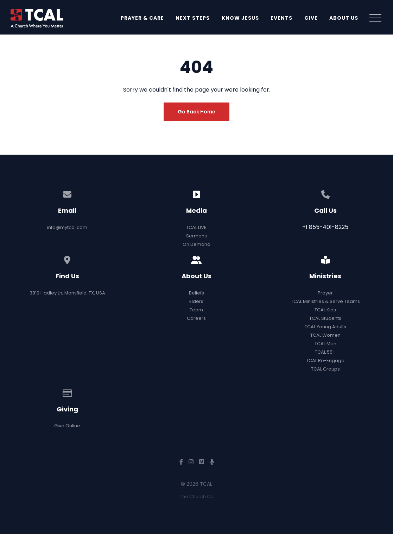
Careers (196, 318)
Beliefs (196, 293)
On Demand (196, 244)
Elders (196, 301)
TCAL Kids (325, 309)
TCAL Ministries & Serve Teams (325, 301)
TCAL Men (325, 343)
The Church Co (197, 496)
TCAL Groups (325, 369)
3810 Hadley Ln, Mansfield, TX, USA (67, 293)
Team (196, 309)
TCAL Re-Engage (325, 360)
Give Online (67, 425)
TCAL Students (325, 318)
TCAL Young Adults (325, 326)
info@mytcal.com (67, 227)
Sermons (196, 235)
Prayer (325, 293)
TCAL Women (325, 335)
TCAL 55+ (325, 352)
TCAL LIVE (196, 227)
